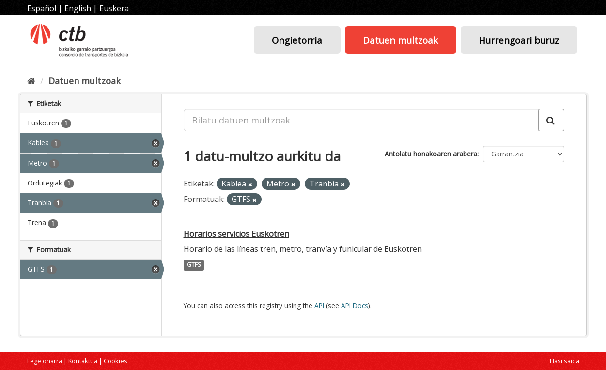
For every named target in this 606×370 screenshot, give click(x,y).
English (77, 8)
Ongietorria (297, 40)
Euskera (114, 8)
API (319, 305)
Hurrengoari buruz (519, 40)
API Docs (354, 305)
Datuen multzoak (400, 40)
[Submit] (551, 120)
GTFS (194, 265)
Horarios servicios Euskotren (236, 234)
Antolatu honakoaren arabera (431, 153)
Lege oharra (44, 360)
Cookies (115, 360)
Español (41, 8)
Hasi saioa (564, 360)
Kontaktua (82, 360)
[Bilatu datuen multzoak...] (361, 120)
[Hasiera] (31, 81)
